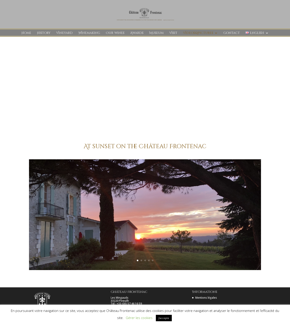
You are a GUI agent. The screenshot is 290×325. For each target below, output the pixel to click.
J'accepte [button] (164, 318)
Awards (136, 33)
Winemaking (89, 33)
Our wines (115, 33)
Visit (173, 33)
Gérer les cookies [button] (139, 317)
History (43, 33)
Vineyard (64, 33)
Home (26, 33)
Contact (231, 33)
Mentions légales (206, 298)
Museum (156, 33)
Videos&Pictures (198, 33)
